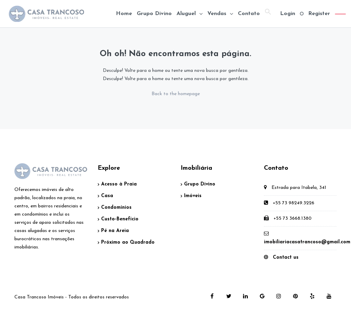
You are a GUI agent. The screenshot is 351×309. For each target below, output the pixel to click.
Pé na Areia (115, 230)
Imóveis (193, 195)
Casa (107, 195)
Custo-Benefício (119, 219)
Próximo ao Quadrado (128, 242)
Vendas (216, 13)
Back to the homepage (176, 93)
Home (124, 13)
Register (319, 13)
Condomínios (116, 207)
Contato (249, 13)
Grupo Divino (154, 13)
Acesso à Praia (119, 184)
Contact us (286, 257)
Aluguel (186, 13)
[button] (268, 13)
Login (287, 13)
